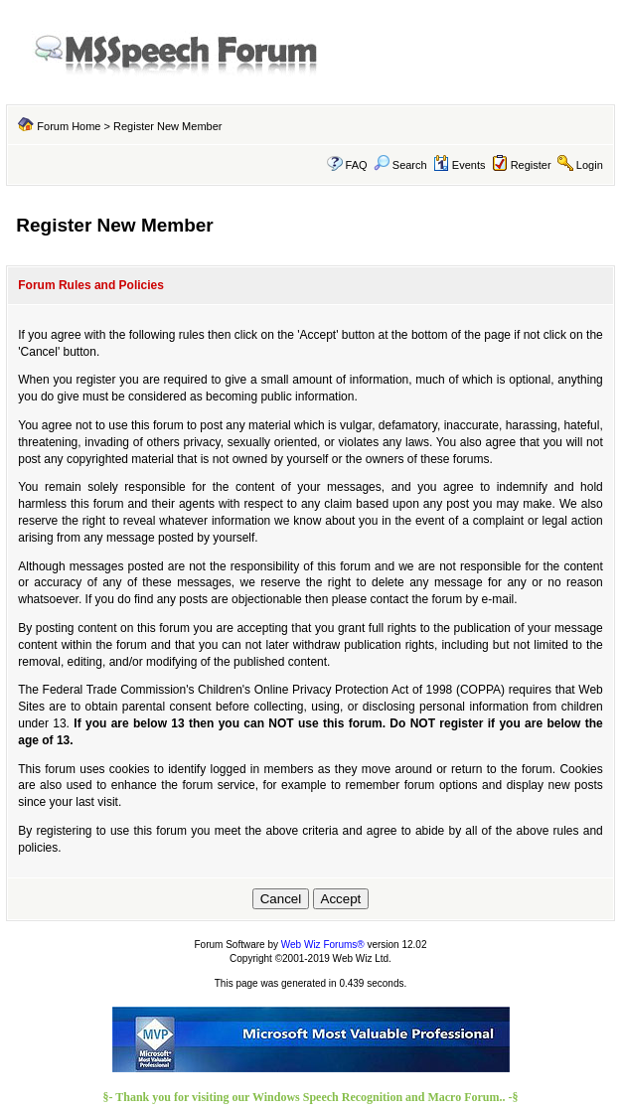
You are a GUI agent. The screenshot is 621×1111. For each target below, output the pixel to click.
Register (531, 165)
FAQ (357, 165)
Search (400, 165)
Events (459, 165)
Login (589, 165)
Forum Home (68, 126)
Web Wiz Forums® (323, 944)
